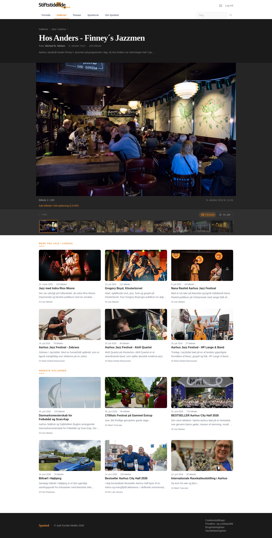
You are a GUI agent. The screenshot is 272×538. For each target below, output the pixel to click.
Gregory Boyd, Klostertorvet (123, 288)
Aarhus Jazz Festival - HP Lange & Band (197, 347)
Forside (46, 15)
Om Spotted (112, 15)
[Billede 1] (49, 226)
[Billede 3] (87, 226)
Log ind (229, 5)
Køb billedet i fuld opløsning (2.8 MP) (59, 205)
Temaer (77, 15)
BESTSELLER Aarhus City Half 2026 (195, 415)
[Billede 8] (182, 226)
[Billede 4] (106, 226)
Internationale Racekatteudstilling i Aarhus (199, 478)
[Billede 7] (163, 226)
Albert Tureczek (115, 425)
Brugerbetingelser (215, 527)
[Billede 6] (144, 226)
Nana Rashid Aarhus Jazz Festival (193, 288)
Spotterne (93, 15)
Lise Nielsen (47, 302)
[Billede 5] (125, 226)
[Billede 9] (201, 226)
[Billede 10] (220, 226)
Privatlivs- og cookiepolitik (219, 523)
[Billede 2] (68, 226)
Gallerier (62, 15)
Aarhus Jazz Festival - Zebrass (59, 347)
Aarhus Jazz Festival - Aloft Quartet (128, 347)
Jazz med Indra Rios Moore (57, 288)
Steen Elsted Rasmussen (53, 361)
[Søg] (230, 15)
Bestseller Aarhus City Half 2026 (126, 478)
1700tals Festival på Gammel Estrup (128, 415)
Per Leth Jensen (115, 492)
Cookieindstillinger (215, 520)
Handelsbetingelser (215, 530)
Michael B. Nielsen (55, 45)
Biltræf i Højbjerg (50, 478)
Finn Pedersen (48, 492)
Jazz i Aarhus (59, 29)
